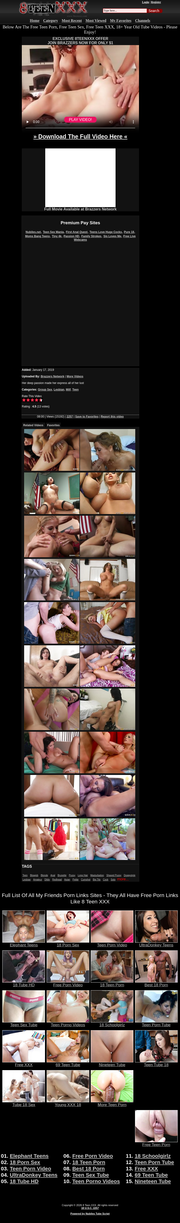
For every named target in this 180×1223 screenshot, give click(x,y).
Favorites (53, 425)
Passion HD (71, 236)
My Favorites (120, 21)
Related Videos (33, 425)
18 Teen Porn (112, 983)
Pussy (72, 875)
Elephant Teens (23, 943)
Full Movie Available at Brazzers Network (80, 209)
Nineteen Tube (112, 1063)
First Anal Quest (76, 232)
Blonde (44, 875)
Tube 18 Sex (23, 1103)
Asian (67, 879)
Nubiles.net (33, 232)
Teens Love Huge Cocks (106, 232)
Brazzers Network (52, 376)
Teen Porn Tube (156, 1023)
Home (34, 21)
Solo (113, 879)
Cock (105, 879)
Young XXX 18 (68, 1103)
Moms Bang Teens (37, 236)
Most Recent (72, 21)
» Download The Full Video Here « (80, 136)
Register (156, 2)
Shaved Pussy (113, 875)
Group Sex (45, 389)
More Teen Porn (112, 1103)
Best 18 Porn (156, 983)
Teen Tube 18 (156, 1063)
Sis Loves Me (112, 236)
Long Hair (83, 875)
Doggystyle (129, 875)
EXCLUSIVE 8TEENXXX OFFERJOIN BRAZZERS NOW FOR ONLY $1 (80, 41)
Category (50, 21)
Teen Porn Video (112, 943)
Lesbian (59, 389)
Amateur (37, 879)
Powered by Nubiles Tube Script (89, 1213)
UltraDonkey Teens (156, 943)
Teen (75, 389)
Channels (142, 21)
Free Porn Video (68, 983)
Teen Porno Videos (68, 1023)
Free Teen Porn (156, 1142)
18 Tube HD (23, 983)
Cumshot (85, 879)
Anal (52, 875)
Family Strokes (91, 236)
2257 (70, 416)
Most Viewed (96, 21)
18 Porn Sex (68, 943)
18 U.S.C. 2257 (90, 1208)
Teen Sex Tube (23, 1023)
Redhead (57, 879)
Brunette (62, 875)
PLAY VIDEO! (80, 120)
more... (123, 879)
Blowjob (34, 875)
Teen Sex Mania (53, 232)
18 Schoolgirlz (112, 1023)
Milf (68, 389)
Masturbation (97, 875)
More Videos (75, 376)
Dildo (47, 879)
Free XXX (23, 1063)
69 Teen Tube (68, 1063)
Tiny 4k (56, 236)
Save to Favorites (86, 416)
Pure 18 (129, 232)
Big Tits (97, 879)
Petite (76, 879)
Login (145, 2)
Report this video (112, 416)
